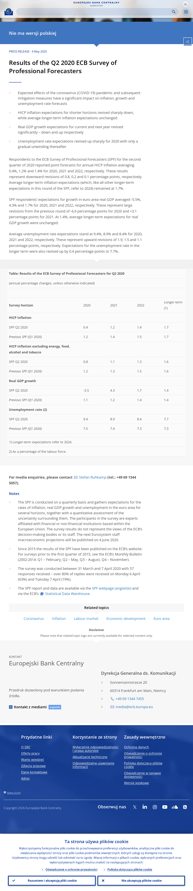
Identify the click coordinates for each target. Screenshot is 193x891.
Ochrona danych (136, 747)
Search (174, 12)
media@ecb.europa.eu (134, 706)
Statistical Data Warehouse (67, 593)
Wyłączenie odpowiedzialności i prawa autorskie (95, 749)
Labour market (86, 618)
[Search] (94, 12)
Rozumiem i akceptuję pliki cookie (51, 880)
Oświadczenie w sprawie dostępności (142, 775)
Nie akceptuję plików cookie (141, 880)
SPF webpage (103, 588)
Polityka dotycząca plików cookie (143, 765)
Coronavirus (34, 618)
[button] (185, 4)
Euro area (162, 618)
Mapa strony (14, 792)
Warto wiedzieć (32, 759)
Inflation (59, 618)
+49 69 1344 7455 (130, 698)
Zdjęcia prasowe (33, 766)
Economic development (126, 618)
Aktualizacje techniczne (90, 757)
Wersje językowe (136, 783)
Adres (25, 778)
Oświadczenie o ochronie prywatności (143, 755)
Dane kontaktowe (34, 772)
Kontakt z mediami (30, 707)
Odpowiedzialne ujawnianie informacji (93, 765)
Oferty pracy (30, 753)
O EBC (25, 747)
